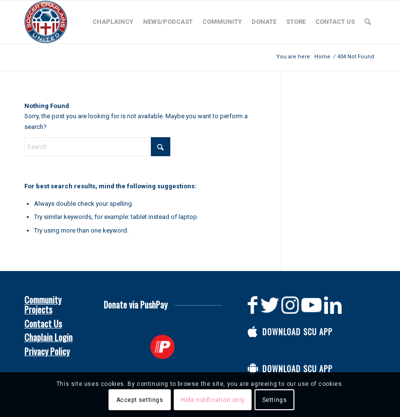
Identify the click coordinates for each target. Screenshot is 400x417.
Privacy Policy (47, 351)
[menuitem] (113, 21)
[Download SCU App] (252, 332)
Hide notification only (212, 400)
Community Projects (42, 304)
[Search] (368, 21)
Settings (274, 400)
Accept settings (140, 400)
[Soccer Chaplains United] (45, 21)
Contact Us (43, 323)
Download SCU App (297, 332)
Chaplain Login (48, 337)
